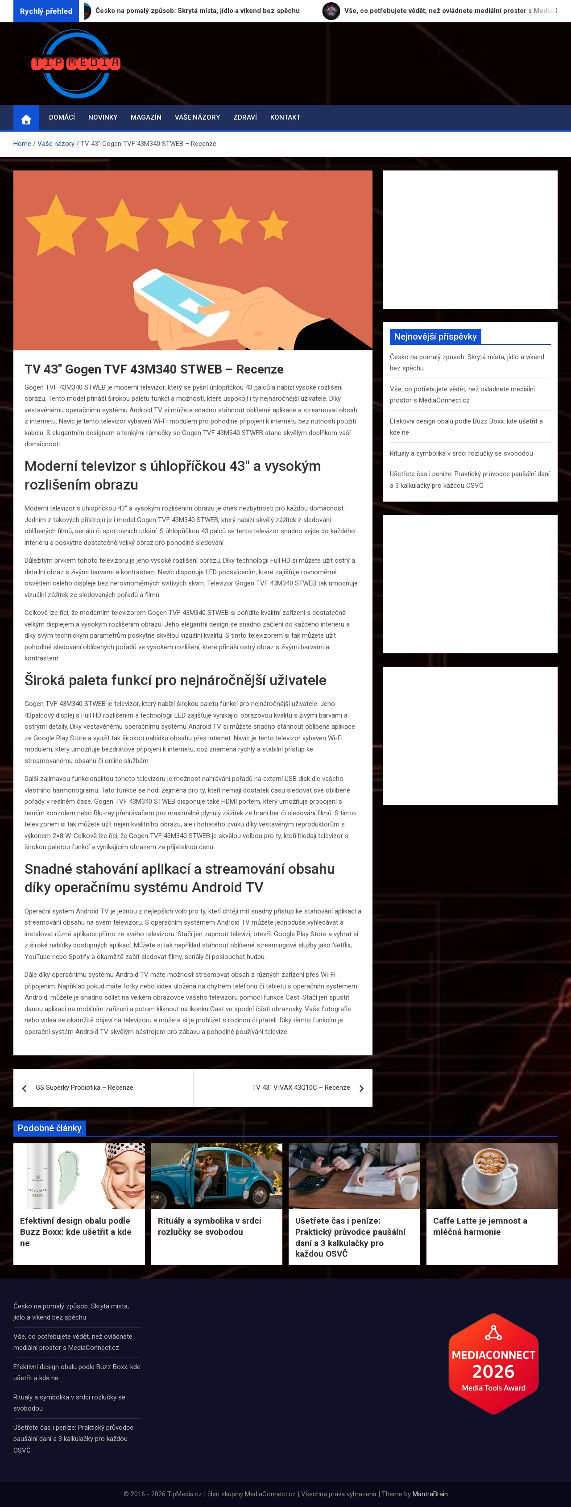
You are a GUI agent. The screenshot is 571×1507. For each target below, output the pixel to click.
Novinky (102, 117)
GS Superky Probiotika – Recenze (84, 1088)
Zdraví (245, 117)
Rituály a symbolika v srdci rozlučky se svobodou (461, 453)
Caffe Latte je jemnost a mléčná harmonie (480, 1226)
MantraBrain (430, 1494)
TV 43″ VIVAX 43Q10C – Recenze (301, 1088)
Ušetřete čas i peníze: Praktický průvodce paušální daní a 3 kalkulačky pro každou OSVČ (350, 1237)
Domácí (62, 117)
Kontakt (285, 117)
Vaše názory (197, 117)
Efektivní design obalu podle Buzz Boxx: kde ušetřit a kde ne (76, 1232)
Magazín (146, 117)
